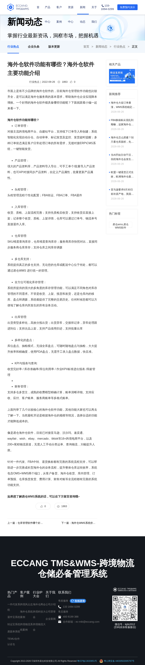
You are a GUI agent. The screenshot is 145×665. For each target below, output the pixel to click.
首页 (38, 14)
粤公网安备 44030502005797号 (117, 661)
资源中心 (70, 21)
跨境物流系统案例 (26, 627)
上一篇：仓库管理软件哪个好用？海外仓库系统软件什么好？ (25, 522)
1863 (62, 506)
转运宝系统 (13, 624)
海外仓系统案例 (26, 614)
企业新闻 (51, 618)
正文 (135, 46)
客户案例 (59, 21)
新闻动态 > (105, 46)
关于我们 (94, 21)
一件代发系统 (13, 607)
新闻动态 (82, 21)
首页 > (89, 46)
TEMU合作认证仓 (13, 641)
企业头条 (33, 46)
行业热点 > (123, 46)
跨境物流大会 (39, 627)
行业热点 (13, 46)
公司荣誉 (51, 611)
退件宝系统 (13, 617)
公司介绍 (51, 604)
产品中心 (47, 21)
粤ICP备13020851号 (87, 661)
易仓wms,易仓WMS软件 (121, 225)
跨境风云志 (26, 604)
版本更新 (54, 46)
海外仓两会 (39, 604)
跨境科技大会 (39, 614)
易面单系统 (13, 631)
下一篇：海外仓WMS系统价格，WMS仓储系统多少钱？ (79, 522)
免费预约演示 (127, 7)
